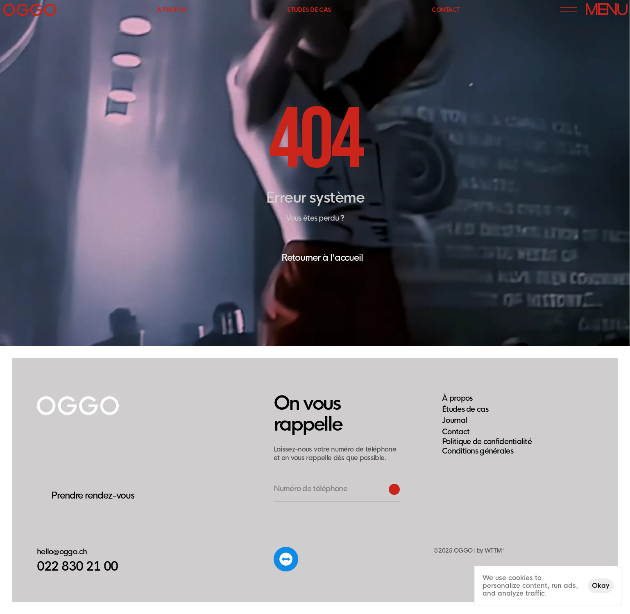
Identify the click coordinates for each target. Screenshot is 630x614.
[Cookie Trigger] (487, 441)
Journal (454, 420)
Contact (455, 431)
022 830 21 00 (77, 566)
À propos (457, 398)
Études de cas (465, 409)
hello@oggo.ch (62, 551)
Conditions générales (477, 451)
